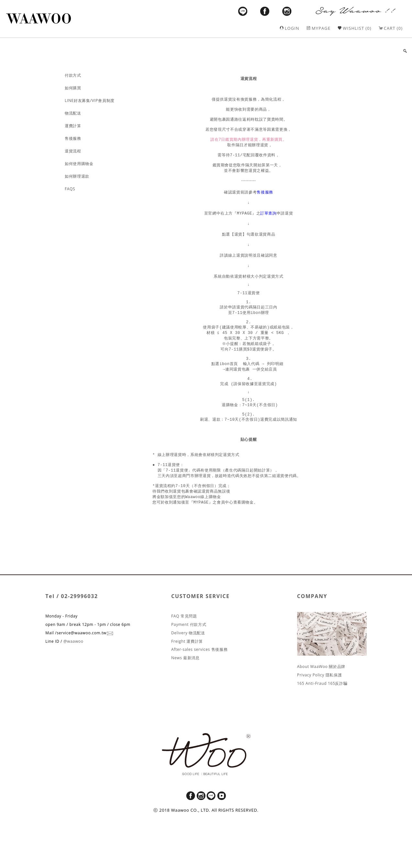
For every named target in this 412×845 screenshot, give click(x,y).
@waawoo (73, 667)
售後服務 (265, 201)
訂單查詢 (268, 222)
